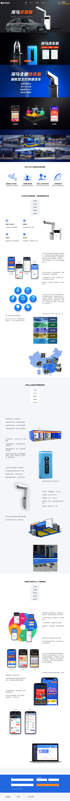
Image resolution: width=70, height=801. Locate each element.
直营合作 (43, 2)
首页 (26, 2)
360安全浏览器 (30, 797)
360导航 (18, 797)
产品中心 (31, 2)
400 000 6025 (65, 3)
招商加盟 (37, 2)
